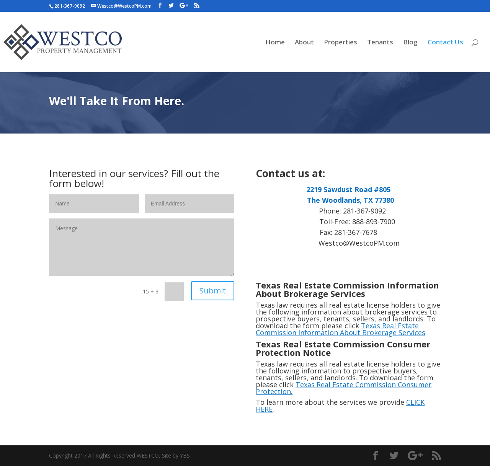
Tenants (380, 42)
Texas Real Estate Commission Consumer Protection (343, 388)
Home (275, 42)
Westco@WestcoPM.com (348, 243)
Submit (212, 290)
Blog (410, 42)
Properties (340, 42)
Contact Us (445, 42)
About (304, 42)
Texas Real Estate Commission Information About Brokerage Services (340, 329)
